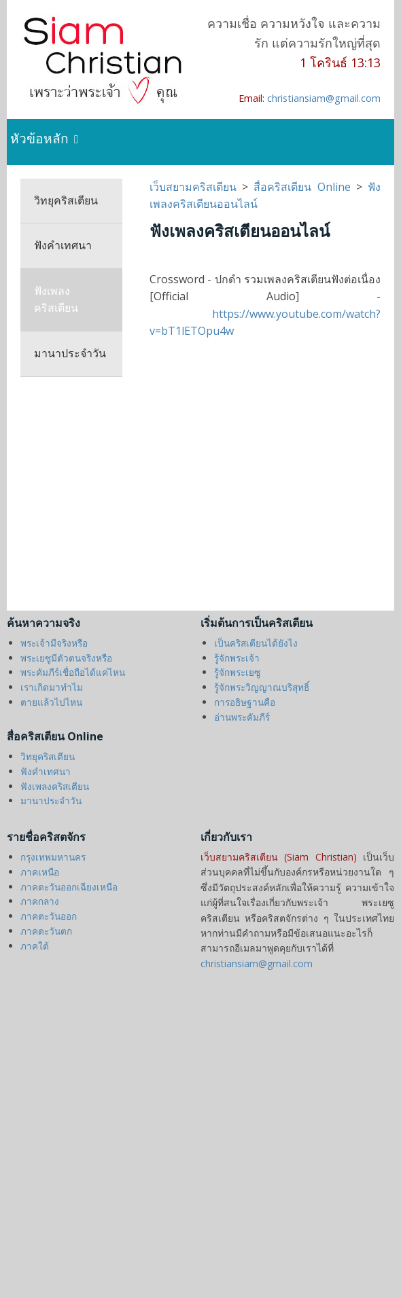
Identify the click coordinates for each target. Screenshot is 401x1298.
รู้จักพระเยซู (237, 672)
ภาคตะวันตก (46, 930)
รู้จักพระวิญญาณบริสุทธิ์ (261, 687)
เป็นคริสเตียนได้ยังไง (256, 642)
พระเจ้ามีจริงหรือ (54, 642)
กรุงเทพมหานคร (53, 856)
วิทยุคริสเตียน (66, 200)
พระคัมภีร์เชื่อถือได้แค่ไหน (72, 672)
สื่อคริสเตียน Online (302, 186)
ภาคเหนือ (39, 871)
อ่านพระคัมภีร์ (242, 716)
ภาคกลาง (39, 901)
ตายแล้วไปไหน (51, 702)
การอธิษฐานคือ (244, 702)
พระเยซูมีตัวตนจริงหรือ (66, 657)
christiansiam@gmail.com (324, 98)
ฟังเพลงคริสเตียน (56, 299)
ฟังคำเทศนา (63, 245)
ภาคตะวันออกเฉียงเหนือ (69, 886)
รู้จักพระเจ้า (237, 657)
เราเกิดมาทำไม (51, 687)
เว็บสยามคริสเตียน (196, 186)
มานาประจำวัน (70, 353)
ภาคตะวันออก (48, 915)
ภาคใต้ (34, 945)
